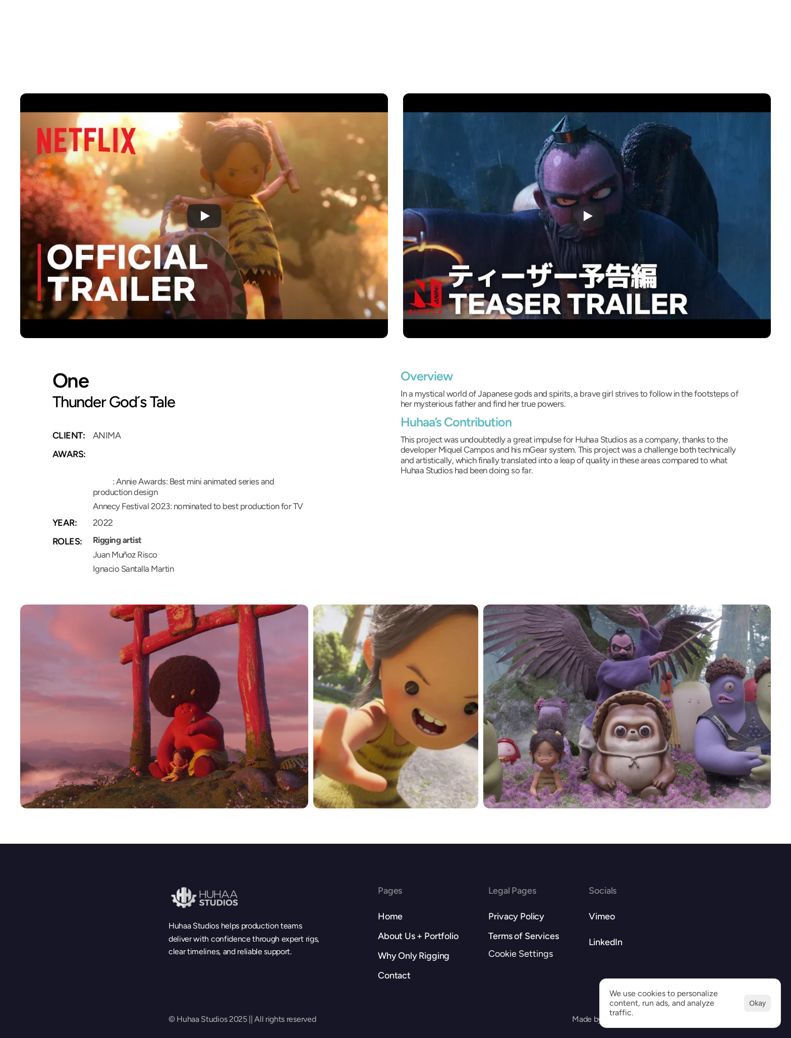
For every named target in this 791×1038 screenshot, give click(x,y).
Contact (394, 975)
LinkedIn (606, 942)
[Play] (204, 216)
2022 (102, 481)
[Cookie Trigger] (520, 953)
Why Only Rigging (413, 955)
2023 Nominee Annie (130, 467)
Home (390, 916)
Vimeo (601, 916)
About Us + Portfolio (418, 936)
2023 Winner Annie (127, 453)
